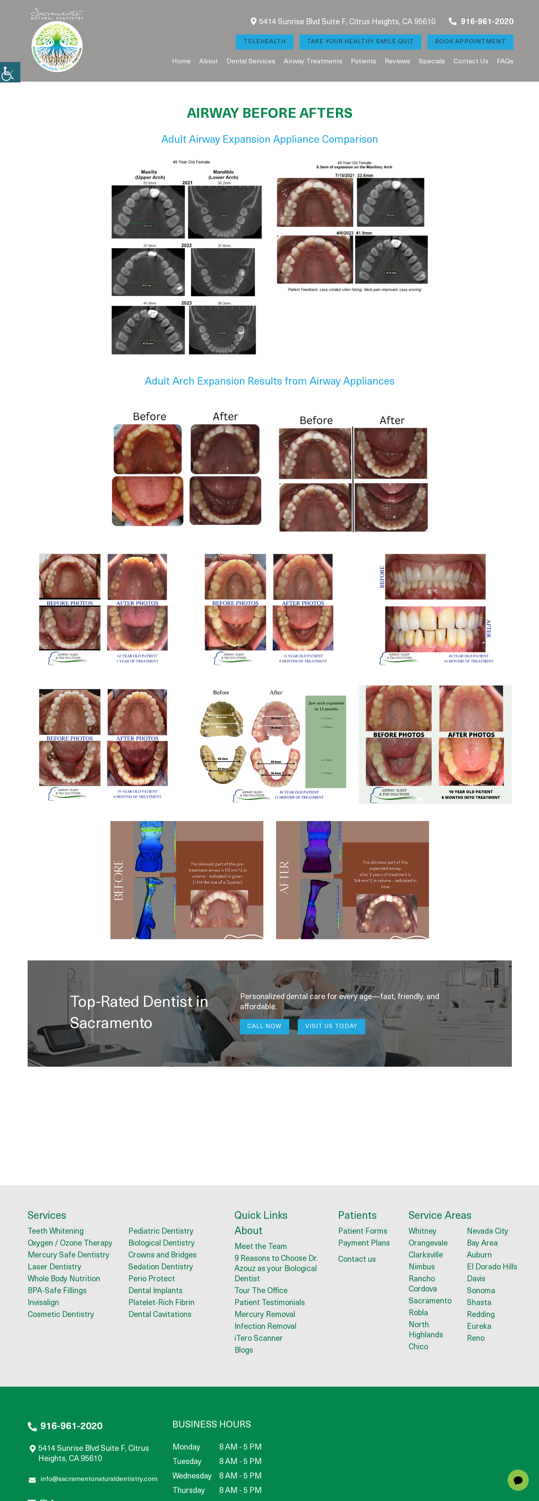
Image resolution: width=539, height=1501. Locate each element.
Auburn (479, 1256)
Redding (481, 1315)
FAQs (505, 61)
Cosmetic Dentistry (61, 1315)
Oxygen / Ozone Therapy (70, 1244)
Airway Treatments (313, 61)
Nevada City (487, 1232)
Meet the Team (260, 1247)
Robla (418, 1313)
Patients (363, 61)
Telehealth (264, 42)
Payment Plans (364, 1244)
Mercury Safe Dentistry (69, 1256)
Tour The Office (261, 1292)
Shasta (479, 1303)
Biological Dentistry (161, 1244)
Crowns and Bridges (162, 1256)
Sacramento (430, 1301)
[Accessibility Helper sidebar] (10, 72)
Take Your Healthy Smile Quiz (360, 42)
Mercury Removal (264, 1315)
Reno (476, 1339)
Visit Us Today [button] (332, 1026)
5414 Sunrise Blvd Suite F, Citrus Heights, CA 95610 (343, 21)
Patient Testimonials (269, 1304)
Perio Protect (151, 1279)
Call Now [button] (265, 1026)
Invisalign (43, 1303)
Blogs (243, 1351)
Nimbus (422, 1267)
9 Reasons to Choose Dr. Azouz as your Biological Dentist (276, 1269)
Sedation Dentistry (160, 1267)
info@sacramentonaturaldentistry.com (93, 1480)
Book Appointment (470, 42)
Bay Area (482, 1244)
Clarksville (426, 1256)
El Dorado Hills (492, 1267)
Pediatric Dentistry (161, 1232)
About (208, 61)
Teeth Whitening (56, 1232)
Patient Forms (362, 1232)
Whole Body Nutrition (64, 1279)
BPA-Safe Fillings (57, 1291)
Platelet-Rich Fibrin (161, 1303)
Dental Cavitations (160, 1315)
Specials (432, 61)
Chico (418, 1347)
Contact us (471, 61)
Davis (476, 1279)
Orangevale (428, 1244)
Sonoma (481, 1291)
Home (181, 61)
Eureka (479, 1327)
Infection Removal (265, 1327)
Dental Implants (155, 1291)
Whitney (423, 1232)
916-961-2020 (481, 21)
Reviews (397, 61)
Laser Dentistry (55, 1267)
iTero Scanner (258, 1339)
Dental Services (250, 61)
